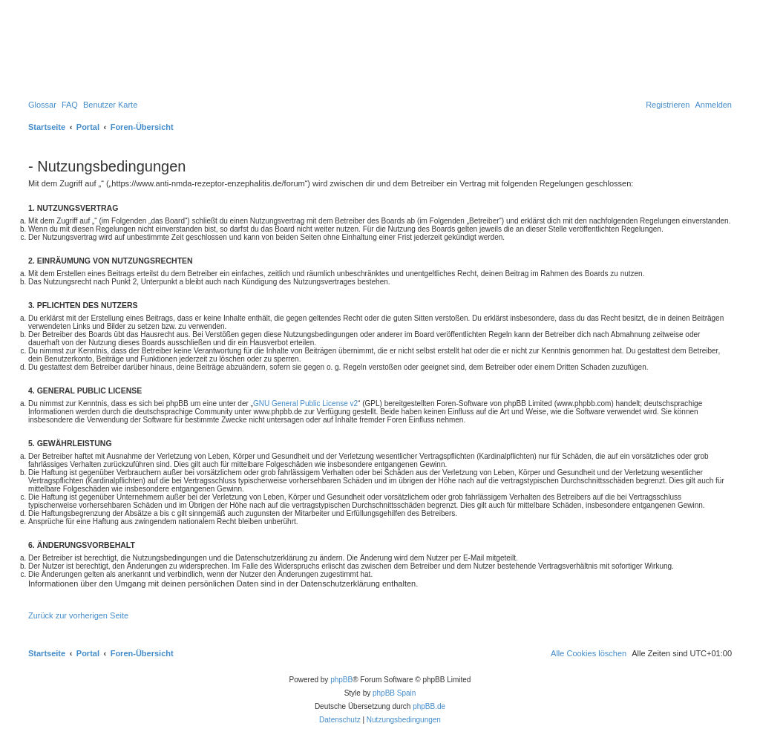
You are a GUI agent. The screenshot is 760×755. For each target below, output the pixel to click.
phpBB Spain (394, 693)
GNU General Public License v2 (305, 403)
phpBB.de (429, 706)
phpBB (341, 680)
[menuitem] (42, 105)
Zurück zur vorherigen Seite (78, 615)
